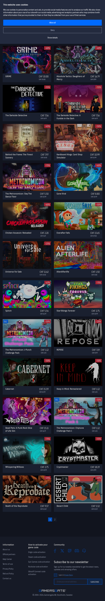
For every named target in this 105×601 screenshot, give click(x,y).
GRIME (8, 76)
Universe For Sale (13, 271)
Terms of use (8, 564)
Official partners (9, 554)
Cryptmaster (62, 466)
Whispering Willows (14, 466)
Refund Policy (8, 573)
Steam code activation (37, 557)
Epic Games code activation (39, 562)
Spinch (8, 310)
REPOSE (60, 349)
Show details (52, 37)
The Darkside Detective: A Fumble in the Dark (69, 117)
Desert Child (62, 505)
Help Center (7, 559)
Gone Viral (61, 193)
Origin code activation (36, 552)
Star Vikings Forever (66, 310)
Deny (53, 30)
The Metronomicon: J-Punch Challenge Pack (18, 351)
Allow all (52, 22)
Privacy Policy (8, 568)
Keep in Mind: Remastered (69, 388)
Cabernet (9, 388)
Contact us (7, 578)
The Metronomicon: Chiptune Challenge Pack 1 (70, 429)
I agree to (65, 575)
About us (6, 549)
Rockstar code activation (38, 566)
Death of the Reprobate (16, 505)
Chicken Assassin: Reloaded (18, 232)
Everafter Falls (63, 232)
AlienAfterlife (63, 271)
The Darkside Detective (16, 115)
